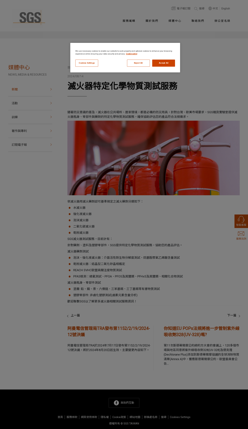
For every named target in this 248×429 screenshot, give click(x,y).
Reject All (138, 63)
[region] (125, 57)
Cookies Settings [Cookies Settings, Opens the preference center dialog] (87, 63)
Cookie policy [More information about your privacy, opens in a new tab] (131, 54)
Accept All (164, 63)
